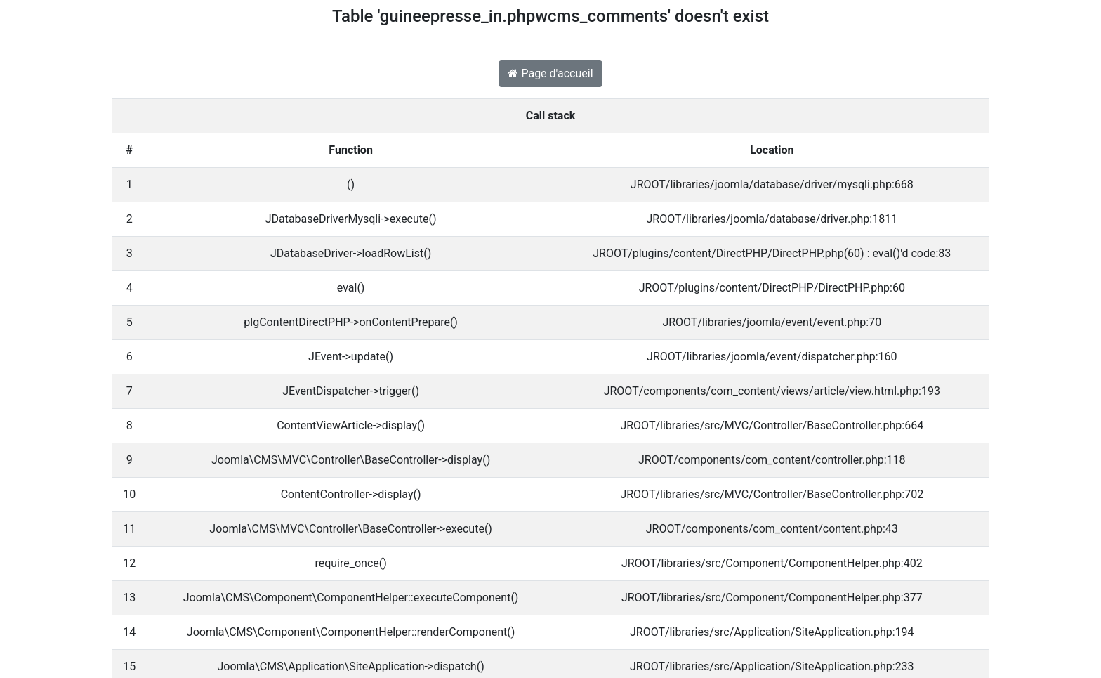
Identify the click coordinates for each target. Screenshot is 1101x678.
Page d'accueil (550, 73)
